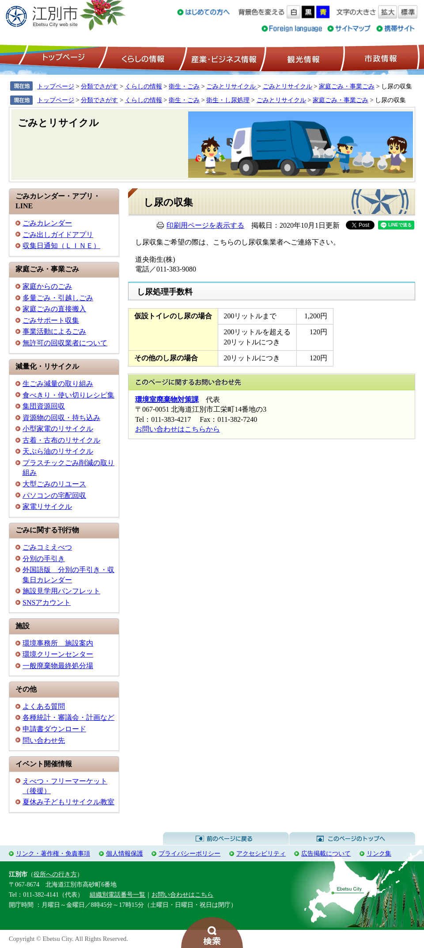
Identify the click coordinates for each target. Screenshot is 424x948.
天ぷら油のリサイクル (58, 451)
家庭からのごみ (47, 286)
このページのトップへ (352, 838)
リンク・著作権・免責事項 (53, 853)
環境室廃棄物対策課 (167, 399)
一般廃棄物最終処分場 (58, 665)
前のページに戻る (226, 838)
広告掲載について (326, 853)
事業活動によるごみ (54, 331)
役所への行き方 (55, 874)
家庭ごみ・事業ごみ (347, 86)
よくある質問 (44, 706)
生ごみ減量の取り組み (58, 383)
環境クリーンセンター (58, 654)
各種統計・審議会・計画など (68, 717)
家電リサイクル (47, 506)
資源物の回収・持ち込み (61, 417)
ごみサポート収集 (51, 320)
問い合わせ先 (44, 740)
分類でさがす (99, 86)
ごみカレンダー (47, 223)
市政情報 (380, 58)
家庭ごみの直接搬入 (54, 309)
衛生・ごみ (184, 86)
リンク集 (379, 853)
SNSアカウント (47, 602)
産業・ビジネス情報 (222, 58)
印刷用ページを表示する (205, 225)
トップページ (62, 58)
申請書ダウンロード (54, 729)
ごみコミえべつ (47, 547)
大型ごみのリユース (54, 484)
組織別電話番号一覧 (117, 894)
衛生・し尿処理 (228, 99)
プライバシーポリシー (189, 853)
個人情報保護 (124, 853)
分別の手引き (44, 558)
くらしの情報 (142, 58)
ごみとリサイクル (231, 86)
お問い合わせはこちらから (177, 429)
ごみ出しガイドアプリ (58, 234)
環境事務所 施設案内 (58, 643)
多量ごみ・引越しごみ (58, 298)
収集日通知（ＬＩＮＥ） (61, 245)
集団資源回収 (44, 406)
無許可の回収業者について (65, 343)
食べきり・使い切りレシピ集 (68, 395)
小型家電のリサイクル (58, 428)
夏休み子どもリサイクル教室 (68, 802)
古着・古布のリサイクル (61, 440)
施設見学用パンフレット (61, 591)
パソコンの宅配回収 (54, 495)
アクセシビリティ (261, 853)
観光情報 (302, 58)
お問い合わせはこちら (182, 894)
